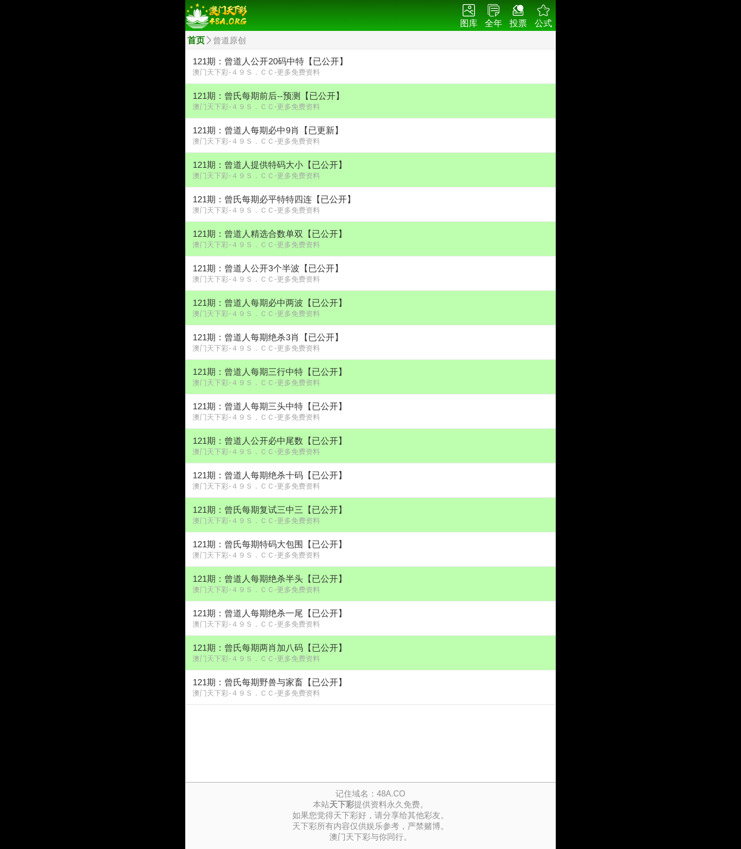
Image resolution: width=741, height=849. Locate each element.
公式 (543, 16)
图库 (469, 16)
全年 (493, 16)
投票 (518, 16)
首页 (196, 40)
